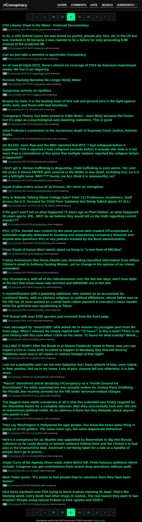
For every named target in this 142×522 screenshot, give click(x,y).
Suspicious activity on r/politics (26, 90)
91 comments (14, 456)
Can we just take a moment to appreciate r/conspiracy (44, 54)
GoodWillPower (39, 456)
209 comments (15, 59)
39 (62, 16)
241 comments (15, 254)
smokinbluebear (40, 224)
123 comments (15, 504)
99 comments (14, 470)
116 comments (15, 161)
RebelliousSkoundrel (42, 139)
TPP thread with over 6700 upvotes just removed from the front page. (55, 316)
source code (99, 520)
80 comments (14, 109)
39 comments (14, 320)
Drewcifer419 (40, 287)
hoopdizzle (39, 48)
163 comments (15, 339)
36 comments (14, 124)
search (107, 5)
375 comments (15, 377)
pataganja (38, 254)
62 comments (14, 29)
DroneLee (38, 272)
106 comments (15, 191)
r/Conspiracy (15, 5)
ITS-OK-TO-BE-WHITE (45, 205)
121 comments (15, 243)
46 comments (14, 224)
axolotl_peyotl (39, 29)
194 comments (15, 94)
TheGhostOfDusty (42, 243)
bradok (35, 109)
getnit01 (36, 358)
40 (71, 16)
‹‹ (37, 16)
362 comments (15, 205)
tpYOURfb (37, 433)
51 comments (14, 433)
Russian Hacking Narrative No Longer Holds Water (41, 80)
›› (105, 16)
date (94, 5)
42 (88, 16)
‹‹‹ (45, 16)
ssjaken (36, 470)
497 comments (15, 418)
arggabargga (38, 73)
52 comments (14, 73)
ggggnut (38, 94)
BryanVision (39, 310)
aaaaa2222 (39, 418)
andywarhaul (40, 84)
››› (97, 16)
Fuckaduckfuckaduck (44, 191)
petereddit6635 (39, 180)
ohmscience (38, 124)
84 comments (14, 358)
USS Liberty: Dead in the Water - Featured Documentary (45, 25)
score (62, 5)
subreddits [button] (125, 5)
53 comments (14, 485)
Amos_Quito (39, 395)
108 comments (15, 48)
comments (78, 5)
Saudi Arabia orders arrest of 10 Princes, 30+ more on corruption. (53, 187)
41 (80, 16)
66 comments (14, 180)
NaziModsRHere (41, 377)
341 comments (15, 310)
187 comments (15, 395)
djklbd (37, 339)
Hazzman (38, 59)
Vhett (35, 320)
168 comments (15, 84)
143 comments (15, 287)
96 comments (14, 139)
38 (53, 16)
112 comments (15, 272)
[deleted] (38, 161)
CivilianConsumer (42, 504)
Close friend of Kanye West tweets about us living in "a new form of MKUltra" (62, 249)
